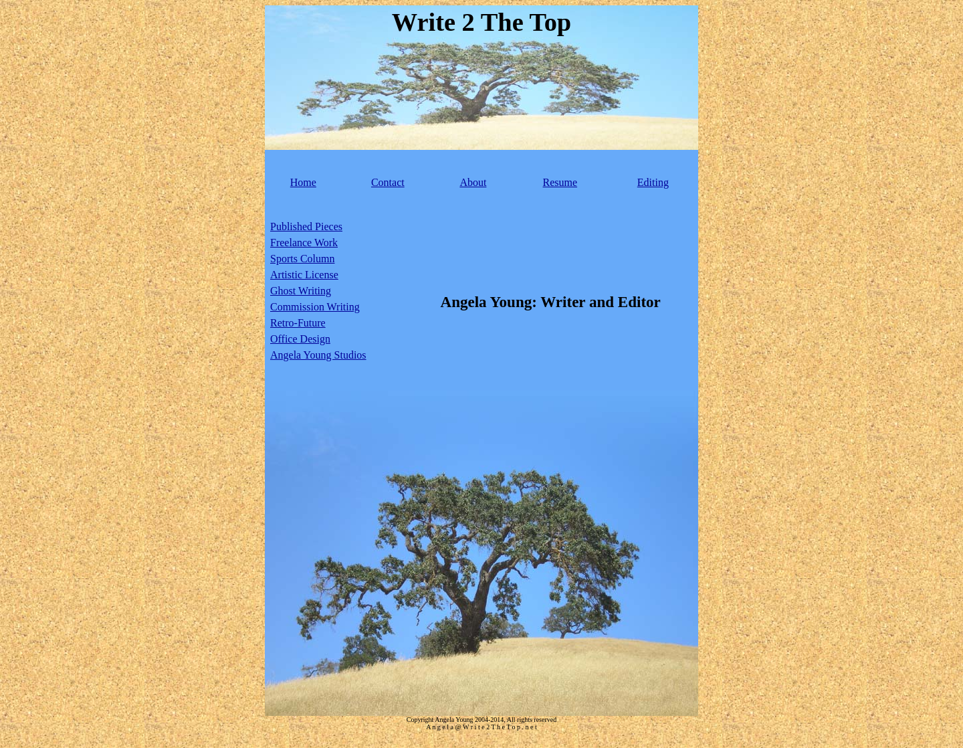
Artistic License (304, 274)
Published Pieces (306, 226)
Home (303, 182)
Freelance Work (304, 242)
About (472, 182)
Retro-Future (298, 323)
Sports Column (302, 258)
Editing (653, 182)
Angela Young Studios (318, 355)
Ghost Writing (300, 290)
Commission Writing (315, 306)
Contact (388, 182)
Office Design (300, 339)
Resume (560, 182)
